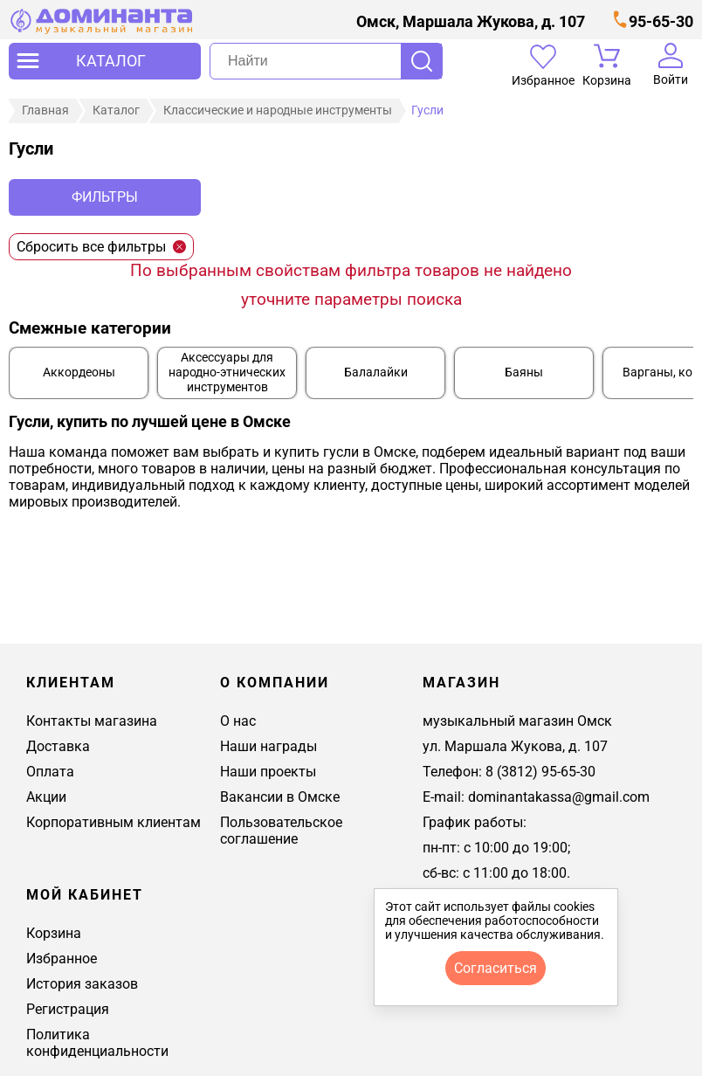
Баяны (524, 372)
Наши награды (268, 746)
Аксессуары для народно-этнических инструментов (227, 372)
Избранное (61, 958)
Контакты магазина (91, 721)
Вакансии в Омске (280, 797)
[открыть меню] (105, 61)
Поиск (421, 61)
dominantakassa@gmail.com (559, 797)
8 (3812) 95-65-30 (540, 771)
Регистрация (67, 1009)
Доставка (58, 746)
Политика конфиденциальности (97, 1042)
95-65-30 (661, 21)
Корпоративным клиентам (113, 822)
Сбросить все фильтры (101, 246)
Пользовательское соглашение (281, 830)
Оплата (50, 771)
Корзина (53, 933)
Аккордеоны (79, 372)
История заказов (82, 984)
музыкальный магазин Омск (517, 721)
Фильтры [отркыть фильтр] (105, 197)
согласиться (495, 968)
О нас (238, 721)
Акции (46, 797)
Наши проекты (268, 771)
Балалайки (376, 372)
